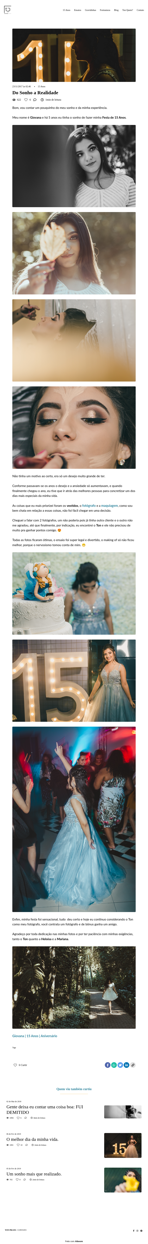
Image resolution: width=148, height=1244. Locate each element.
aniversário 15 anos (45, 1053)
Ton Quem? (127, 10)
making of (100, 1053)
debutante (62, 1053)
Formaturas (105, 10)
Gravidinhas (90, 10)
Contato (140, 10)
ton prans (17, 1058)
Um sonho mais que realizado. (34, 1173)
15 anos (17, 1053)
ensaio (73, 1053)
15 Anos (66, 10)
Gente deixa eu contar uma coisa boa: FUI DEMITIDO (44, 1109)
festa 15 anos (86, 1053)
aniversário (29, 1053)
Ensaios (77, 10)
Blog (116, 10)
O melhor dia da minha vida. (32, 1139)
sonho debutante (115, 1053)
